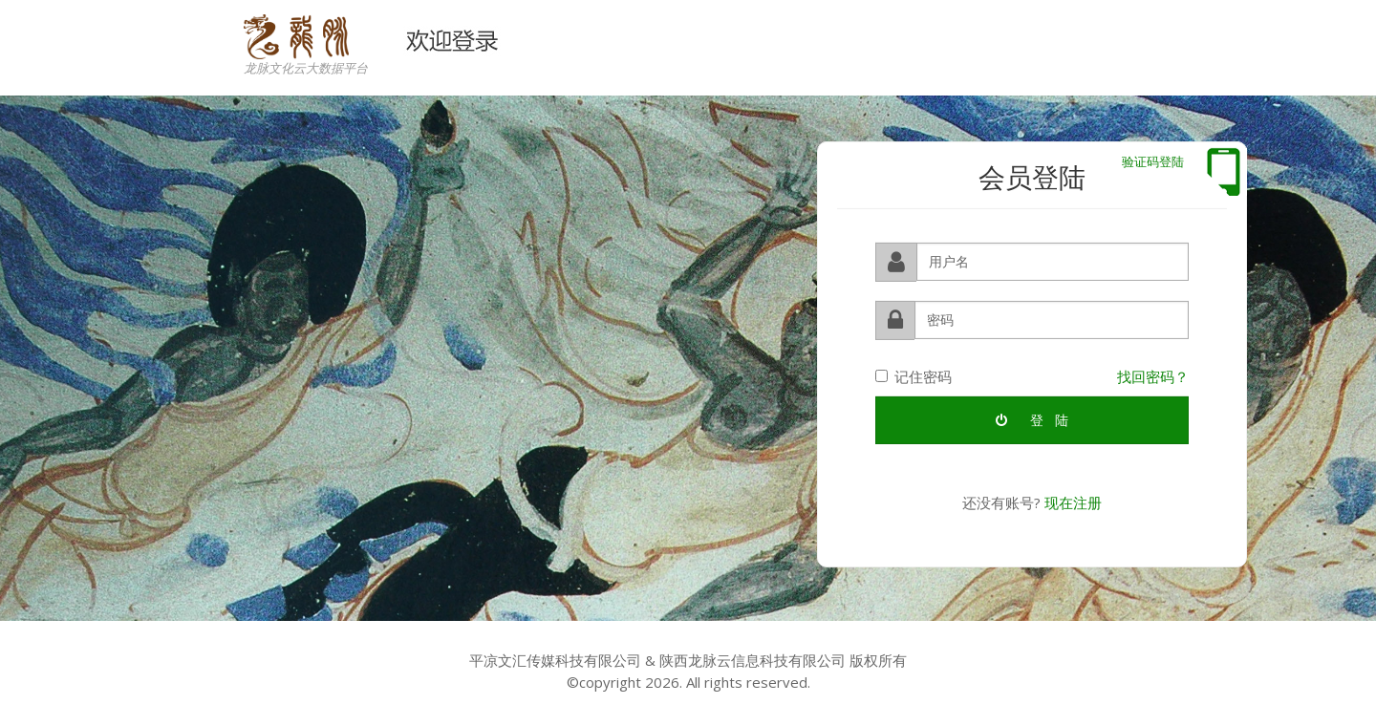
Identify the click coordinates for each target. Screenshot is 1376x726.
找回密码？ (1153, 375)
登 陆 (1032, 419)
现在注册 (1073, 501)
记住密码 (913, 375)
